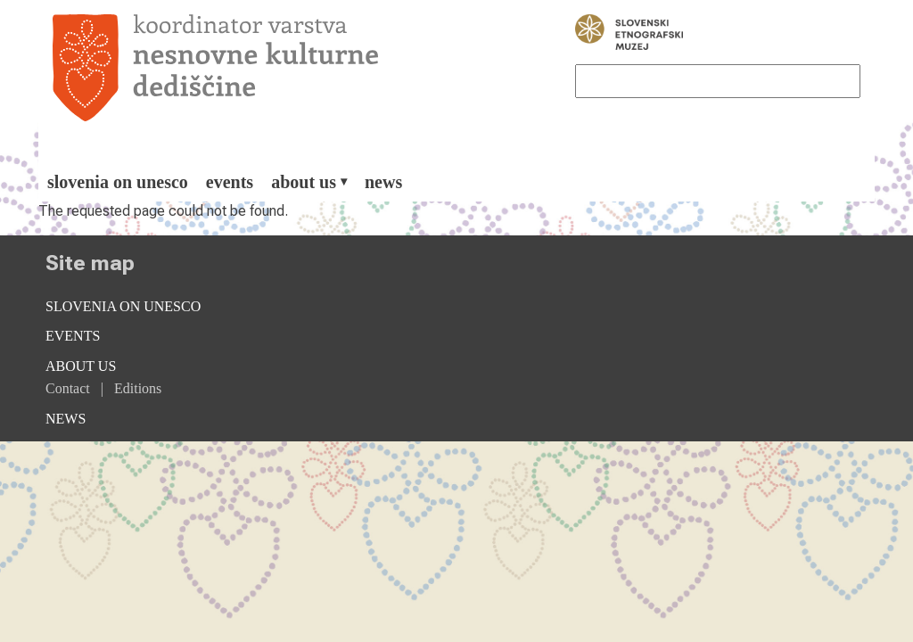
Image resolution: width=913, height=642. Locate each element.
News (383, 182)
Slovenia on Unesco (117, 182)
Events (229, 182)
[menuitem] (117, 182)
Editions (137, 388)
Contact (67, 388)
